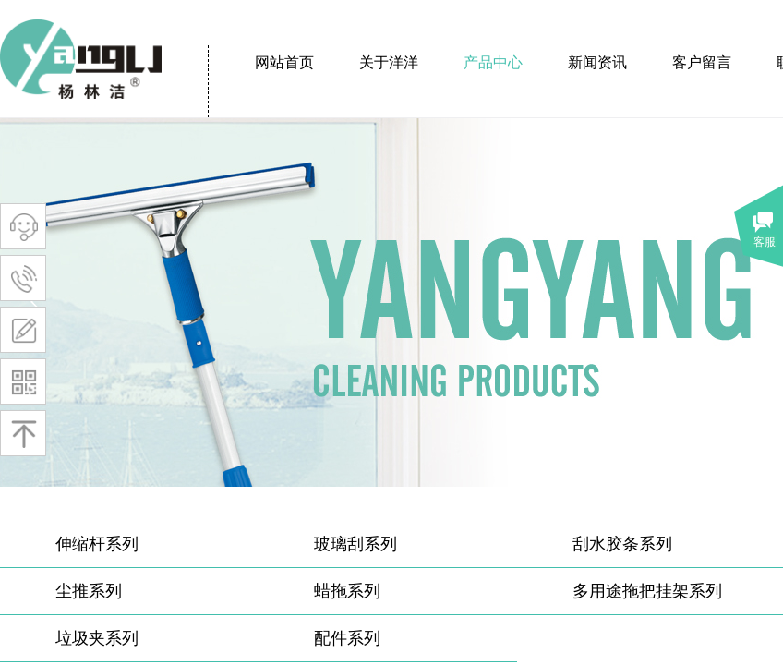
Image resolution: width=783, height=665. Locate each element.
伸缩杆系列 (97, 544)
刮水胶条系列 (622, 544)
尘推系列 (88, 591)
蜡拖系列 (347, 591)
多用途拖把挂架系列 (647, 591)
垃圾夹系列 (97, 638)
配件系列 (347, 638)
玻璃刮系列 (355, 544)
